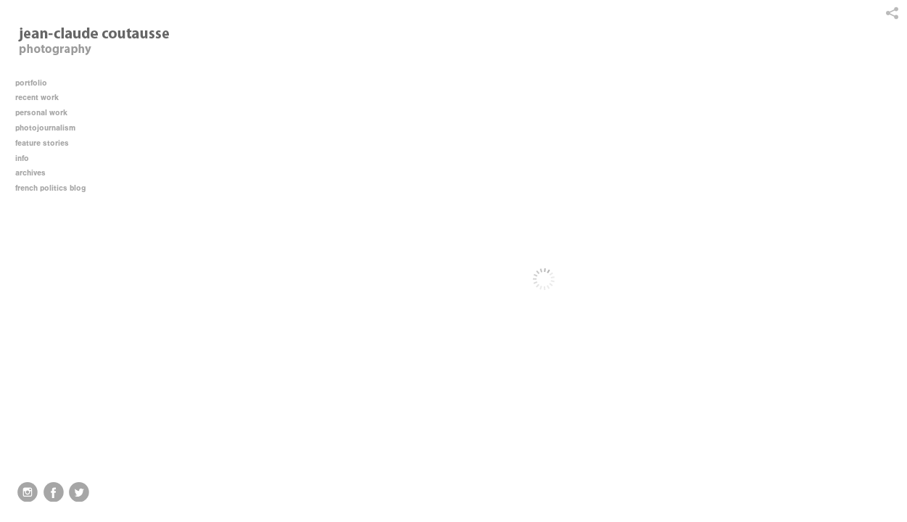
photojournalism (50, 128)
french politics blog (50, 188)
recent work (42, 97)
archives (35, 173)
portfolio (31, 83)
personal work (46, 112)
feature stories (47, 143)
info (27, 158)
